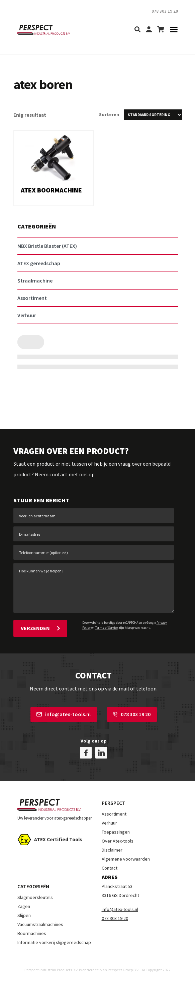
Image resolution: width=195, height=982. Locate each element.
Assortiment (114, 813)
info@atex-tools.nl (63, 713)
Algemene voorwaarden (126, 858)
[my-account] (149, 30)
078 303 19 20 (132, 713)
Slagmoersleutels (35, 897)
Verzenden (40, 628)
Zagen (23, 906)
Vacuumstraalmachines (40, 924)
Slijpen (24, 915)
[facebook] (86, 752)
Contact (109, 867)
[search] (137, 30)
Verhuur (109, 822)
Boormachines (31, 933)
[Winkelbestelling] (153, 114)
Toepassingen (116, 831)
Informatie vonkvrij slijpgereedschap (54, 942)
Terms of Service (106, 627)
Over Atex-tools (117, 840)
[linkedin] (101, 752)
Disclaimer (112, 849)
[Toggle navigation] (172, 29)
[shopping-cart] (160, 30)
